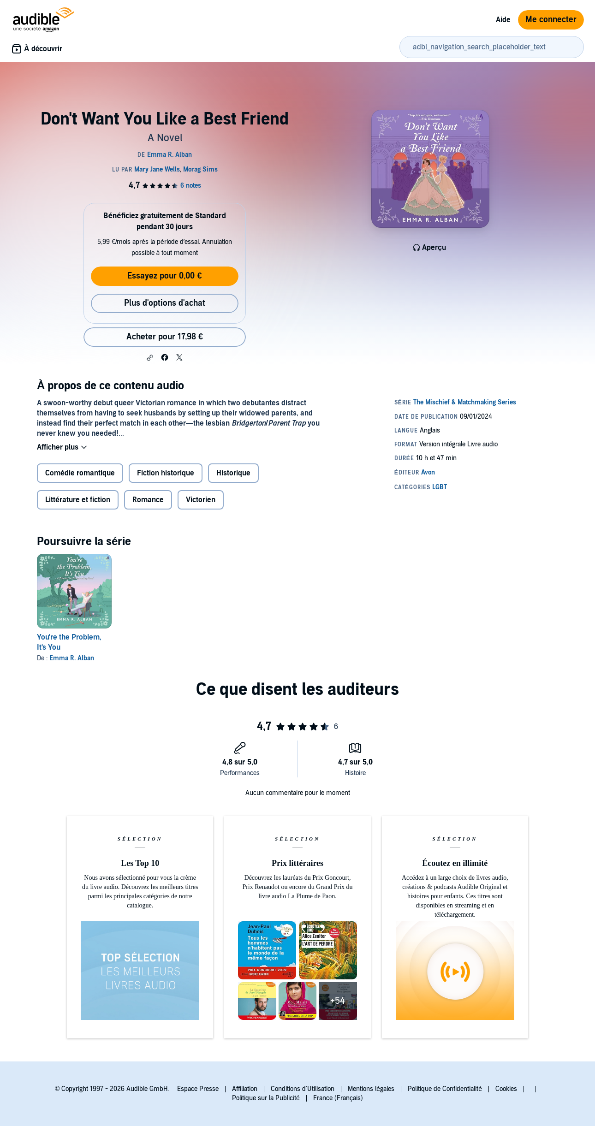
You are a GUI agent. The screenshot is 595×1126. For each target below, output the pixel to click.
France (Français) (338, 1098)
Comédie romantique (80, 473)
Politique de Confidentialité (445, 1089)
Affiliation (244, 1089)
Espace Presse (198, 1089)
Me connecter (551, 19)
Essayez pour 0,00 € (164, 276)
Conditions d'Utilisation (302, 1089)
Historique (233, 473)
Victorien (200, 499)
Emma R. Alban (71, 658)
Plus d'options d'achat (164, 303)
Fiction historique (165, 473)
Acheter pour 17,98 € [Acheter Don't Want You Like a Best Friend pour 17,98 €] (164, 337)
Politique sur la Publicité (266, 1098)
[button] (150, 358)
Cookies (506, 1089)
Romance (148, 499)
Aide (503, 19)
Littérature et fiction (77, 499)
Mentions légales (371, 1089)
